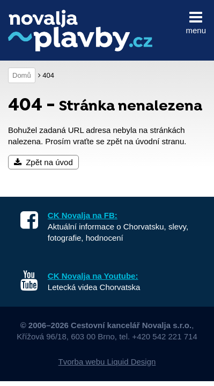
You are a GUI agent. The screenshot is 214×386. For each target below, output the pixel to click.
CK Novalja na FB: (82, 215)
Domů (21, 75)
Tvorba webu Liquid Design (107, 361)
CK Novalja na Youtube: (93, 275)
